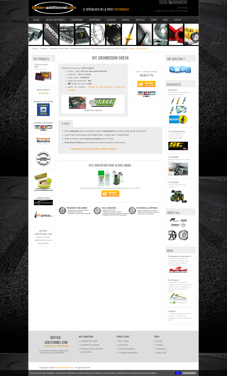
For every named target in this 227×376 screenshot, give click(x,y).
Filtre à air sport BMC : (43, 72)
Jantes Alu (140, 19)
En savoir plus (189, 373)
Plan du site (161, 353)
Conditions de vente (89, 341)
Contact (178, 19)
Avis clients (123, 345)
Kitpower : (180, 315)
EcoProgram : (180, 291)
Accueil (36, 19)
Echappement (94, 19)
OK (178, 373)
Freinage (125, 19)
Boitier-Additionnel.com (64, 368)
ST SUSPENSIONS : (180, 140)
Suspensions (77, 19)
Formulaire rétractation (127, 353)
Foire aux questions (126, 349)
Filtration (111, 19)
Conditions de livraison (90, 345)
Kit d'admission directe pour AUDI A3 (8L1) (109, 49)
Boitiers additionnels (55, 19)
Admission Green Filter (59, 49)
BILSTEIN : (180, 107)
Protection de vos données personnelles (92, 350)
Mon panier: (176, 2)
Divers (154, 19)
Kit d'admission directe (80, 49)
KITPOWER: (180, 166)
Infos (165, 19)
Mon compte (123, 341)
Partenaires (161, 349)
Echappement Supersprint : (180, 264)
